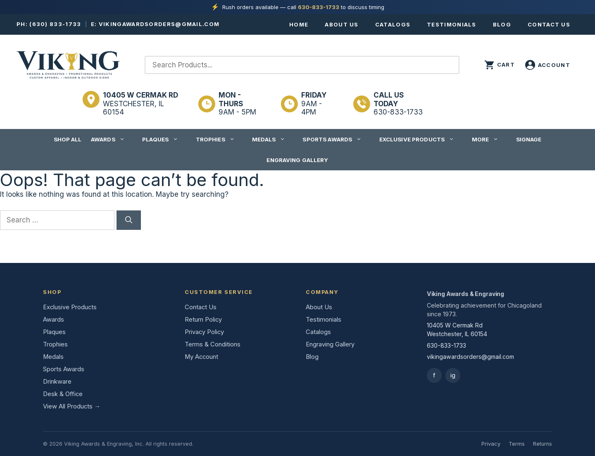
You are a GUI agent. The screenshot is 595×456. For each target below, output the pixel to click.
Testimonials (451, 24)
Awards (112, 139)
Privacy (490, 444)
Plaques (164, 139)
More (489, 139)
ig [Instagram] (452, 375)
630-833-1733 (318, 7)
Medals (272, 139)
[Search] (129, 220)
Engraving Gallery (297, 160)
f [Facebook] (434, 375)
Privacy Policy (204, 332)
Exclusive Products (420, 139)
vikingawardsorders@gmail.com (159, 24)
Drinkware (57, 381)
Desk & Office (63, 394)
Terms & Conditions (212, 344)
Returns (542, 444)
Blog (502, 24)
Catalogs (392, 24)
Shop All (68, 139)
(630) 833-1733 (55, 24)
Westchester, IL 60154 (140, 103)
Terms (517, 444)
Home (298, 24)
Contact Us (549, 24)
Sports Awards (336, 139)
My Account (201, 357)
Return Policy (203, 319)
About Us (341, 24)
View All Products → (71, 406)
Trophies (219, 139)
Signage (529, 139)
